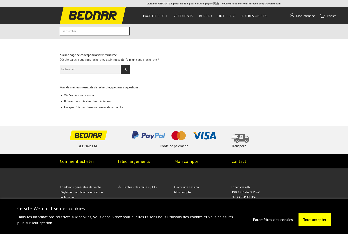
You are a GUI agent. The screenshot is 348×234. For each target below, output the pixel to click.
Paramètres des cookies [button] (273, 219)
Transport (238, 146)
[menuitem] (155, 15)
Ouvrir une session (186, 187)
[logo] (93, 15)
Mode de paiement (174, 146)
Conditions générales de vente (80, 187)
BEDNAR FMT (88, 146)
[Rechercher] (95, 31)
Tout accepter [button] (314, 219)
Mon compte (182, 192)
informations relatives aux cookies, (62, 216)
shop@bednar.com (270, 3)
